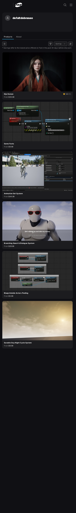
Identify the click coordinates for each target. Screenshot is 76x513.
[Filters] (50, 44)
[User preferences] (70, 44)
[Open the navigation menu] (71, 5)
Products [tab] (8, 36)
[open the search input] (65, 5)
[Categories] (4, 44)
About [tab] (18, 36)
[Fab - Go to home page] (18, 5)
